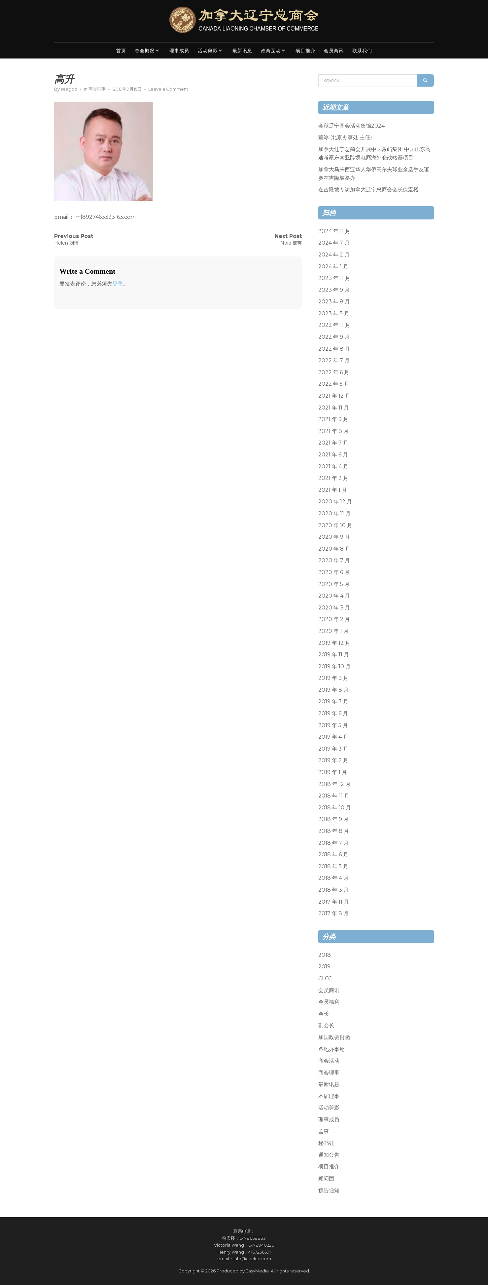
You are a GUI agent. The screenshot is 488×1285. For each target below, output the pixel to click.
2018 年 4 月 (333, 878)
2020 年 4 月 (334, 596)
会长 (323, 1014)
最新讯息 (242, 51)
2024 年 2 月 (334, 255)
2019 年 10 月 (334, 666)
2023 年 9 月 (334, 290)
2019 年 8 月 (333, 690)
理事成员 (179, 51)
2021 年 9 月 (333, 419)
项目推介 (305, 51)
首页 (121, 51)
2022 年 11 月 (334, 325)
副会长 (326, 1025)
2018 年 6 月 (333, 854)
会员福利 (328, 1002)
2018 (324, 955)
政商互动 (271, 51)
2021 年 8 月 (333, 431)
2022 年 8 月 (334, 349)
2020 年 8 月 (334, 549)
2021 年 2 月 (333, 478)
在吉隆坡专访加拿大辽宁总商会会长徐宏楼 (368, 189)
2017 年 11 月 (333, 902)
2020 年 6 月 (334, 572)
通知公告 (328, 1155)
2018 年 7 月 (333, 843)
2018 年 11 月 (333, 796)
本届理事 (328, 1096)
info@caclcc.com (252, 1258)
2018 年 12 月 (334, 784)
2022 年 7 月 (334, 360)
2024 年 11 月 (334, 231)
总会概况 (145, 51)
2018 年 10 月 (334, 807)
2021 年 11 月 (333, 408)
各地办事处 (331, 1049)
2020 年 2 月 (334, 619)
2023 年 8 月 (334, 301)
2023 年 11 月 (334, 278)
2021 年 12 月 (334, 396)
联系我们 (362, 51)
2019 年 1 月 (332, 772)
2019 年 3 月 (333, 749)
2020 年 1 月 (333, 631)
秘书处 (326, 1143)
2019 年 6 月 (333, 713)
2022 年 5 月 (333, 384)
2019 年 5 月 (333, 725)
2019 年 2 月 (333, 760)
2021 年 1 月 (332, 490)
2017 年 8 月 (333, 913)
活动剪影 (208, 51)
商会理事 (97, 89)
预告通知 (328, 1190)
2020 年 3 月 (334, 607)
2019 (324, 966)
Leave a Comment (168, 89)
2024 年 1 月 (333, 266)
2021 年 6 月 (333, 454)
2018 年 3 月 (333, 890)
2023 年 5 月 (333, 313)
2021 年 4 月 (333, 466)
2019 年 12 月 (334, 643)
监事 (323, 1131)
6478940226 (261, 1245)
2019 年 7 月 (333, 701)
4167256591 (259, 1252)
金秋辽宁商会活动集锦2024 (351, 126)
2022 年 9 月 (334, 337)
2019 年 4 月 (333, 737)
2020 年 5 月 (334, 584)
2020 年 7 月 (334, 560)
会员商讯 (334, 51)
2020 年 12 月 (335, 501)
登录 (117, 284)
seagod (69, 89)
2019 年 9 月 (333, 678)
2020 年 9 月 (334, 537)
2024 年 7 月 (334, 243)
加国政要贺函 (334, 1037)
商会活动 (328, 1061)
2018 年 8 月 (333, 831)
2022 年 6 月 (333, 372)
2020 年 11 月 (334, 513)
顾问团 (326, 1178)
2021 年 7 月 (333, 443)
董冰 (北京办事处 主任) (345, 137)
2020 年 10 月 (335, 525)
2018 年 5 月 (333, 866)
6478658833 (252, 1238)
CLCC (325, 978)
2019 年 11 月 (333, 654)
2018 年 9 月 (333, 819)
